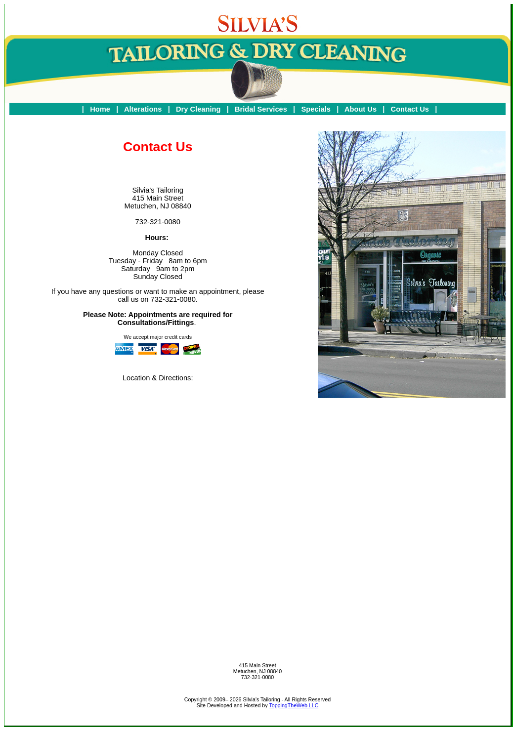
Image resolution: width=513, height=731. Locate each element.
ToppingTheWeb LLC (293, 705)
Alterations (144, 109)
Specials (317, 109)
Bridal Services (262, 109)
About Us (361, 109)
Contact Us (411, 109)
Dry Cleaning (199, 109)
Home (101, 109)
